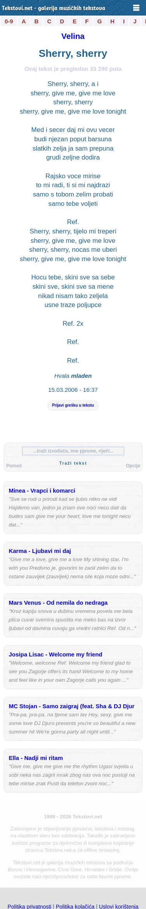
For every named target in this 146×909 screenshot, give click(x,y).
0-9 (9, 21)
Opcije (133, 466)
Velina (73, 36)
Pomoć (14, 466)
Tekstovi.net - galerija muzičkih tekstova (53, 9)
